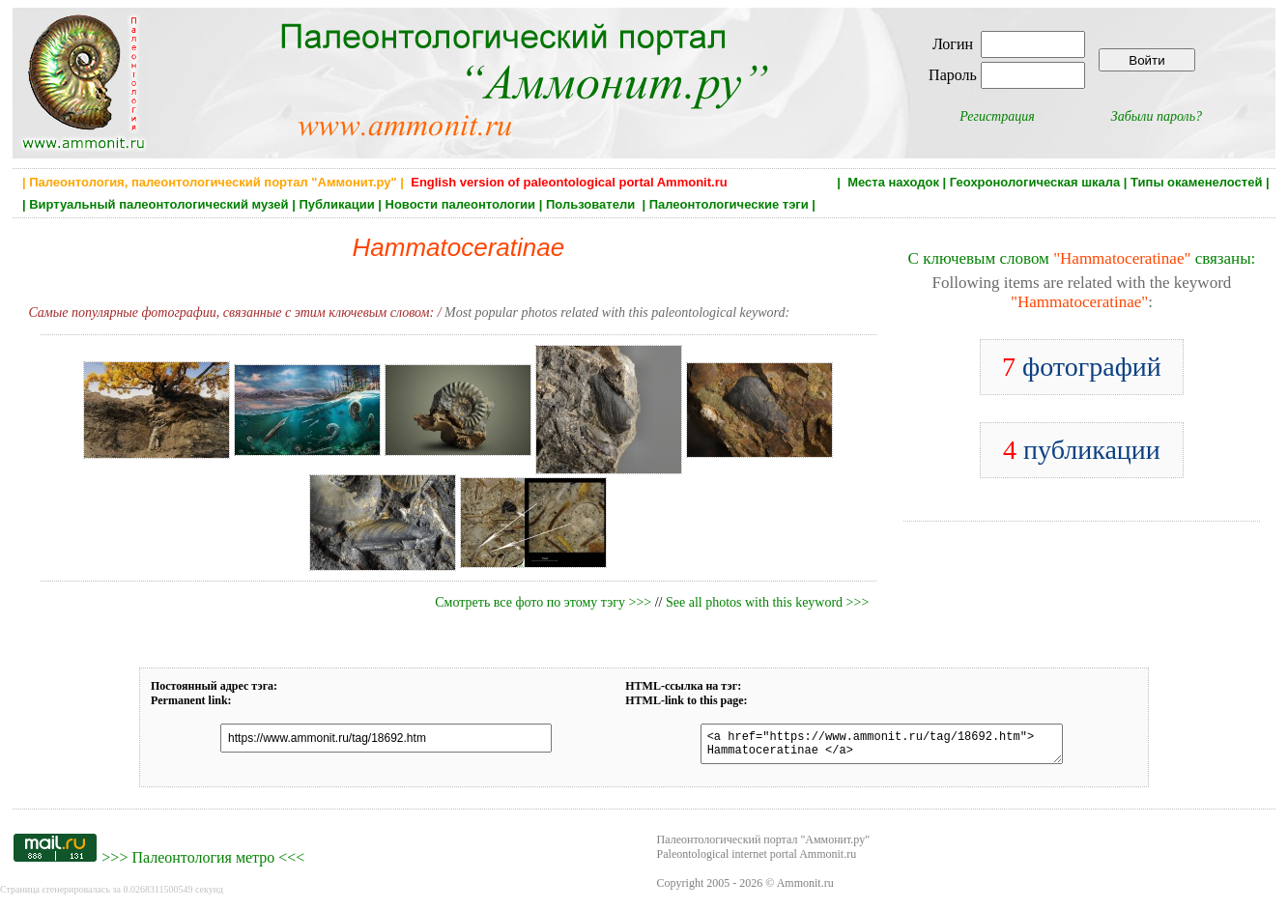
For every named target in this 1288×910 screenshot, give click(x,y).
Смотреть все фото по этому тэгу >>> (543, 602)
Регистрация (997, 116)
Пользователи (592, 204)
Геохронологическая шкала (1035, 182)
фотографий (1081, 367)
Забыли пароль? (1156, 116)
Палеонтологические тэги (729, 204)
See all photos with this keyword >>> (767, 602)
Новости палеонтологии (461, 204)
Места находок (893, 182)
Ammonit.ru (805, 889)
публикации (1081, 450)
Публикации (336, 204)
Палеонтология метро (202, 863)
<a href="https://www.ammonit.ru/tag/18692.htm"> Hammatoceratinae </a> (870, 747)
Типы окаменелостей (1196, 182)
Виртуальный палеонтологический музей (158, 204)
